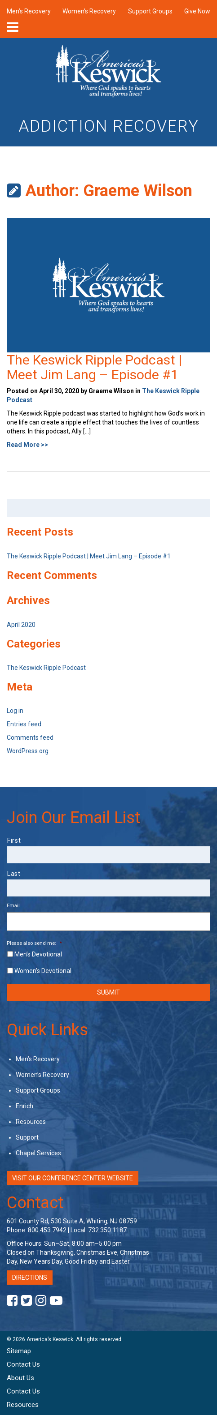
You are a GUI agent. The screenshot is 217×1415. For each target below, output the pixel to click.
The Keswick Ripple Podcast (46, 667)
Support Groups (150, 11)
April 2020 (21, 624)
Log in (15, 710)
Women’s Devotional (42, 970)
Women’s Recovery (89, 11)
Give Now (197, 11)
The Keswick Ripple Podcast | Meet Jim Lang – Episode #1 (94, 367)
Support (27, 1137)
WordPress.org (28, 751)
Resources (31, 1121)
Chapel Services (38, 1153)
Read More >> (27, 444)
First (14, 840)
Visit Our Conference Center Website (72, 1178)
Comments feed (30, 737)
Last (14, 873)
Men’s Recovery (29, 11)
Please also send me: (34, 943)
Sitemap (19, 1351)
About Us (20, 1378)
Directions (29, 1277)
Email (13, 905)
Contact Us (23, 1364)
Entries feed (24, 724)
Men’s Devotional (38, 954)
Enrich (24, 1106)
